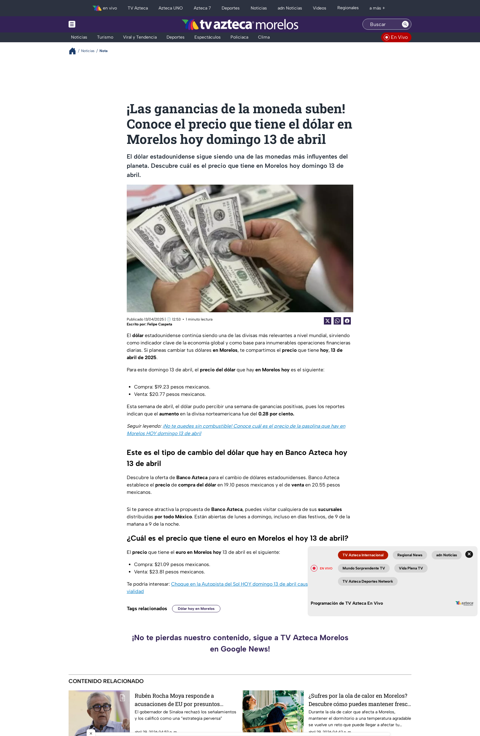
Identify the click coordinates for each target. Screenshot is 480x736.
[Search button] (405, 24)
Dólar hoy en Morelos (196, 608)
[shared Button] (337, 321)
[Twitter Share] (327, 321)
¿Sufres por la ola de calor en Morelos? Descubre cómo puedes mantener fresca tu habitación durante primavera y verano (360, 700)
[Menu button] (93, 24)
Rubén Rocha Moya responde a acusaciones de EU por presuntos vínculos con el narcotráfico (177, 700)
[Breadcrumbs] (75, 51)
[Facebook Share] (347, 321)
